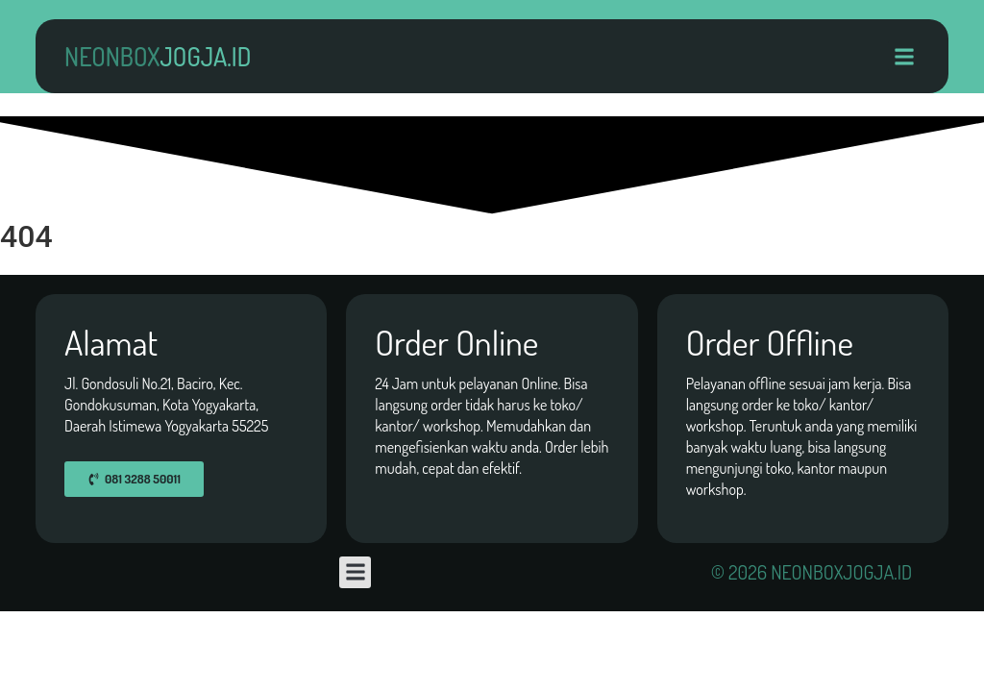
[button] (904, 56)
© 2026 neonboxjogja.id (811, 571)
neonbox (157, 56)
